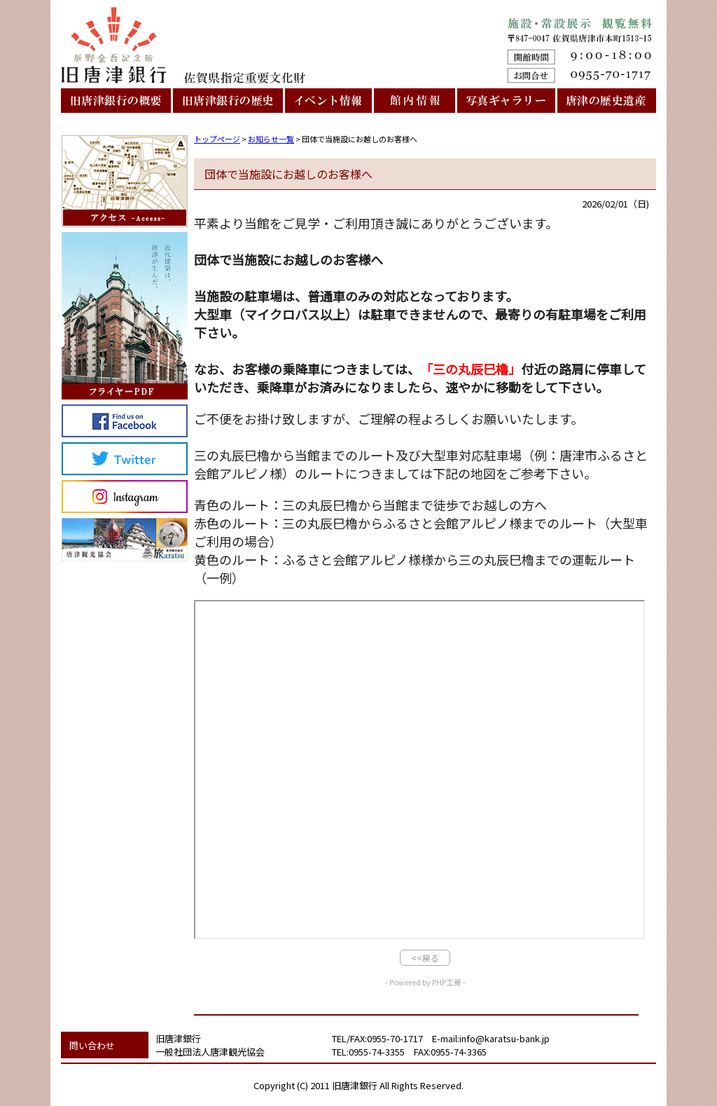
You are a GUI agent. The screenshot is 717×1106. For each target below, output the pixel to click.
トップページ (217, 138)
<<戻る (425, 958)
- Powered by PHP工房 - (425, 982)
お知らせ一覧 (271, 138)
